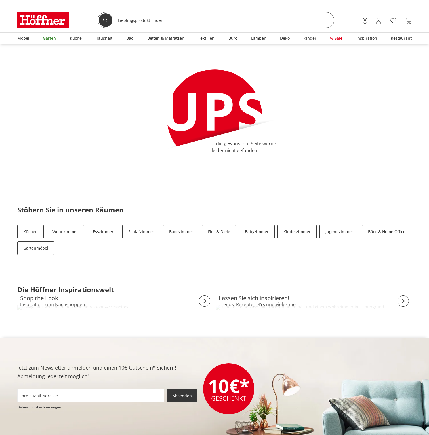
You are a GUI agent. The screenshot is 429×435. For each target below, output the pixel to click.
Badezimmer (181, 231)
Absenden (182, 395)
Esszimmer (103, 231)
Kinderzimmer (297, 231)
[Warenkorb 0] (408, 21)
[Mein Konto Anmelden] (378, 21)
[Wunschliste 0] (393, 20)
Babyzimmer (257, 231)
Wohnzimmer (65, 231)
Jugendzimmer (339, 231)
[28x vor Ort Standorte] (365, 21)
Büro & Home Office (386, 231)
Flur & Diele (219, 231)
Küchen (30, 231)
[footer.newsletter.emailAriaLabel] (90, 395)
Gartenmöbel (35, 248)
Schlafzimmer (141, 231)
